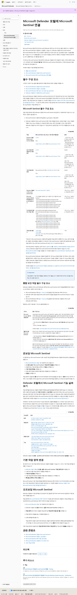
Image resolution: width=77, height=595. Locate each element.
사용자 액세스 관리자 (41, 144)
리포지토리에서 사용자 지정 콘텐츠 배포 (40, 439)
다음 (37, 196)
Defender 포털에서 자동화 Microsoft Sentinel (38, 93)
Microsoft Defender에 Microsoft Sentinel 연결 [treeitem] (9, 36)
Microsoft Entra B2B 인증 (32, 251)
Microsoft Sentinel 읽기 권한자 (43, 190)
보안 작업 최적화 (30, 543)
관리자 (52, 243)
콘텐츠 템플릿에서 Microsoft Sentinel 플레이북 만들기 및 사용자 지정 (47, 452)
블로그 (16, 594)
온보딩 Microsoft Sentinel (30, 38)
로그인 (73, 2)
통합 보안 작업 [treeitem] (6, 21)
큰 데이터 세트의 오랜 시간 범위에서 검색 (41, 418)
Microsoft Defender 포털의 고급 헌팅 (35, 88)
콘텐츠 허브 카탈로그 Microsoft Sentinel (40, 438)
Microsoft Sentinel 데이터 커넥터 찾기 (40, 442)
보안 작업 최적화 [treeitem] (7, 61)
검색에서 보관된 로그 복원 (37, 419)
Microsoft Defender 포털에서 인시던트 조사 (37, 541)
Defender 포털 (41, 408)
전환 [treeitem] (4, 40)
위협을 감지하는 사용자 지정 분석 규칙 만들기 (42, 444)
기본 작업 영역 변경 (29, 42)
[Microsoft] (3, 2)
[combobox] (10, 18)
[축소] (18, 15)
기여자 (37, 232)
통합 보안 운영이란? (31, 71)
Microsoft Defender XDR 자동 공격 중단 (36, 538)
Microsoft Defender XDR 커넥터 (38, 499)
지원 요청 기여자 (40, 233)
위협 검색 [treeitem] (5, 45)
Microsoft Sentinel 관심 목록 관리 (39, 449)
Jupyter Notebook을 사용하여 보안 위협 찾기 (41, 429)
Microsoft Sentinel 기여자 (54, 144)
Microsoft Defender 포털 (32, 363)
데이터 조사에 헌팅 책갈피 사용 (38, 425)
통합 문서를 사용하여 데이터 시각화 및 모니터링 (42, 422)
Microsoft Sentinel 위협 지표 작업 (39, 432)
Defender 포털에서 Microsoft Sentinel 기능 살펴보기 (36, 40)
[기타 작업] (73, 16)
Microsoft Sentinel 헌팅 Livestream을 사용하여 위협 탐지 (44, 427)
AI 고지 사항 (4, 594)
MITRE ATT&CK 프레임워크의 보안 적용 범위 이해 (43, 433)
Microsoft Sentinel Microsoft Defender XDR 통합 (38, 75)
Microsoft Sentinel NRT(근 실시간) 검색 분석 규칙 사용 (44, 445)
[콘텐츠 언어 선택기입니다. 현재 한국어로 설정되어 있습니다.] (4, 590)
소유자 (37, 137)
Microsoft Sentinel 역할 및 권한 (42, 266)
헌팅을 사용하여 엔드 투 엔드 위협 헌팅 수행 (41, 424)
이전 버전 (11, 594)
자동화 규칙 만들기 (35, 450)
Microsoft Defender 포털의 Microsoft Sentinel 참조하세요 (52, 398)
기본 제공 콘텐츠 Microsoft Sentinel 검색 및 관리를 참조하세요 (54, 328)
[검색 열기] (69, 2)
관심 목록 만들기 (35, 447)
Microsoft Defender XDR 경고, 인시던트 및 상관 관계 (40, 91)
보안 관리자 (54, 170)
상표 (56, 594)
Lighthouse (49, 246)
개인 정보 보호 (28, 594)
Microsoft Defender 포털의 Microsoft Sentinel (38, 73)
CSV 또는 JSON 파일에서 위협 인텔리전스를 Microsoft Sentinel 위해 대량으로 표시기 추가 (52, 430)
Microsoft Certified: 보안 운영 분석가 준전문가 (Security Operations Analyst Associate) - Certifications (47, 575)
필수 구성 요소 (27, 36)
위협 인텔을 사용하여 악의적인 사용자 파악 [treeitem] (10, 49)
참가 (22, 594)
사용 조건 (50, 594)
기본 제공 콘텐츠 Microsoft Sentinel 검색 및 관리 (42, 436)
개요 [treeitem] (5, 32)
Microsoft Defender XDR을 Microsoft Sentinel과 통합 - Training (38, 569)
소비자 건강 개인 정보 (40, 594)
